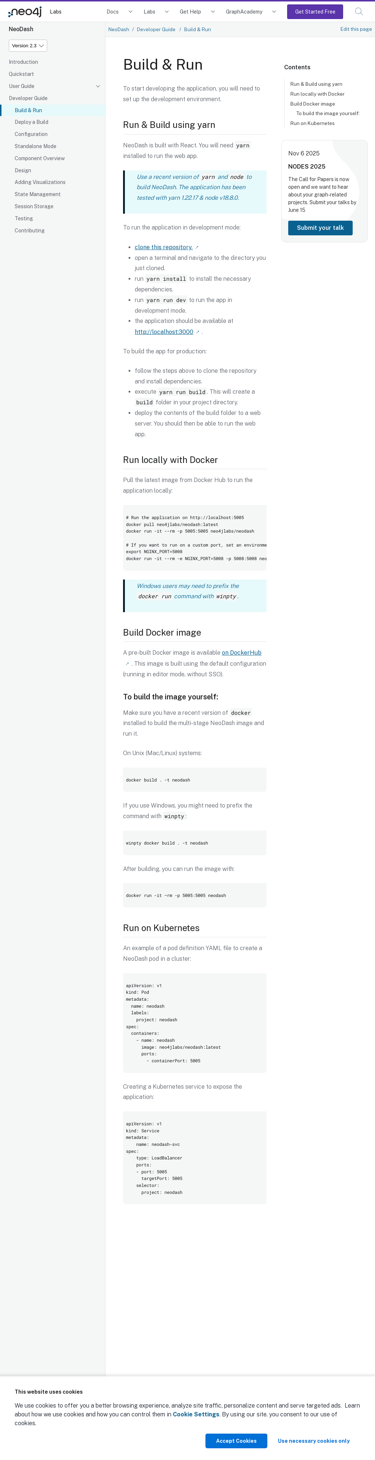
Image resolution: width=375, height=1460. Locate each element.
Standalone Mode (35, 146)
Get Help (190, 11)
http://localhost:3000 (164, 331)
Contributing (30, 230)
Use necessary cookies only (314, 1441)
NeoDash (118, 29)
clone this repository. (164, 246)
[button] (359, 11)
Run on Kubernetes (312, 123)
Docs (113, 11)
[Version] (28, 46)
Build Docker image (312, 104)
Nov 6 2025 (304, 153)
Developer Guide (28, 98)
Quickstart (21, 74)
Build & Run (28, 110)
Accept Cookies (236, 1441)
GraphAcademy (244, 11)
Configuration (31, 134)
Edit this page (356, 29)
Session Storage (34, 206)
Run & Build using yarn (316, 84)
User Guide (21, 86)
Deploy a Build (31, 122)
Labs (56, 11)
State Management (38, 194)
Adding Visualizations (40, 182)
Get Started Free (315, 11)
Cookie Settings (196, 1414)
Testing (24, 218)
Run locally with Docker (317, 94)
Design (23, 170)
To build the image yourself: (328, 113)
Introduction (23, 62)
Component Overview (40, 158)
